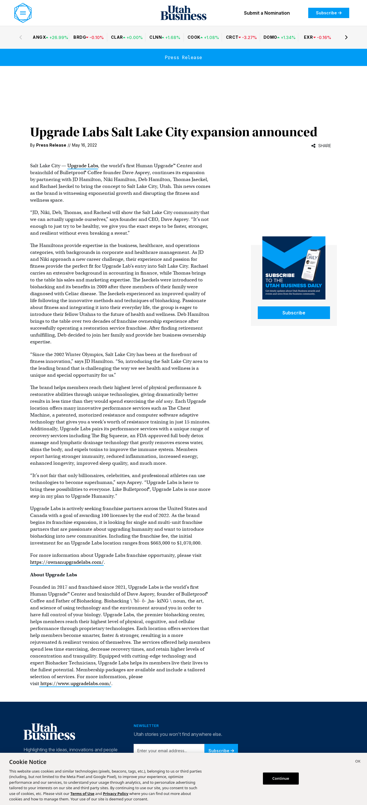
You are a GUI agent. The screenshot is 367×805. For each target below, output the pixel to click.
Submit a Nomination (267, 13)
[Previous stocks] (20, 37)
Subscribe (328, 12)
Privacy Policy (115, 793)
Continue (280, 778)
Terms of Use (82, 793)
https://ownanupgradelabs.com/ (67, 562)
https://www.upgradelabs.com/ (75, 683)
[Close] (358, 762)
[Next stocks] (346, 37)
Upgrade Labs (82, 166)
